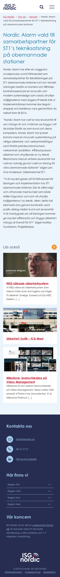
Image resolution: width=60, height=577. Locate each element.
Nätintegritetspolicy (13, 572)
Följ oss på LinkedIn (26, 459)
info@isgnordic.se (25, 439)
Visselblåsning (49, 572)
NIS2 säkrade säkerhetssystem (27, 283)
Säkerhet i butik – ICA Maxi (24, 338)
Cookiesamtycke (33, 572)
